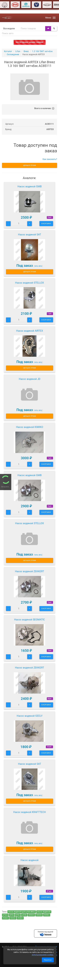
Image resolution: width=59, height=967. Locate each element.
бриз (11, 915)
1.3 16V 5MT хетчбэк (42, 51)
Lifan (17, 51)
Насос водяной (29, 860)
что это (38, 266)
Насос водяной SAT (29, 234)
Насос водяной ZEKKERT (29, 571)
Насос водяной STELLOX (29, 282)
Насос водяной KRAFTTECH (29, 812)
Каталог (8, 51)
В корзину (46, 224)
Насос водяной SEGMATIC (29, 619)
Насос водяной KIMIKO (29, 427)
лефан (5, 918)
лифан (31, 915)
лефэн (13, 918)
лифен (46, 915)
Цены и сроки (29, 165)
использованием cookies (42, 955)
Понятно (48, 960)
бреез (5, 915)
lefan (24, 915)
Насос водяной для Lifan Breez (21, 912)
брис (18, 915)
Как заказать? (50, 159)
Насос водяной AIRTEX (29, 330)
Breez (26, 51)
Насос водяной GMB (30, 186)
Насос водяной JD (29, 378)
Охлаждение (13, 54)
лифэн (39, 915)
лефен (20, 918)
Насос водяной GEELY (29, 715)
